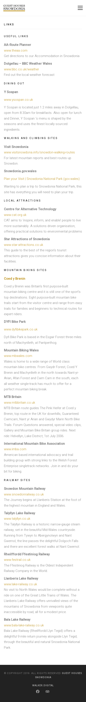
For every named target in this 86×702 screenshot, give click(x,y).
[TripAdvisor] (47, 691)
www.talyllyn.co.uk (17, 518)
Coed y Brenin (14, 278)
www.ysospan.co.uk (18, 99)
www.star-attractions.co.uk (23, 244)
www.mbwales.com (18, 355)
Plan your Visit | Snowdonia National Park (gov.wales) (42, 178)
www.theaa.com (15, 50)
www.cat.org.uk (15, 214)
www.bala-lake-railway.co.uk (24, 625)
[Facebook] (37, 691)
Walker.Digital (43, 685)
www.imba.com (15, 449)
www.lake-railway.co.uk (20, 584)
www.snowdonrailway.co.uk (24, 494)
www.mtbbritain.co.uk (19, 402)
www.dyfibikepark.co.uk (20, 329)
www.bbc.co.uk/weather (21, 69)
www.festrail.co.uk (17, 559)
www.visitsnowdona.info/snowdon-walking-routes (39, 152)
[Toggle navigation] (80, 8)
